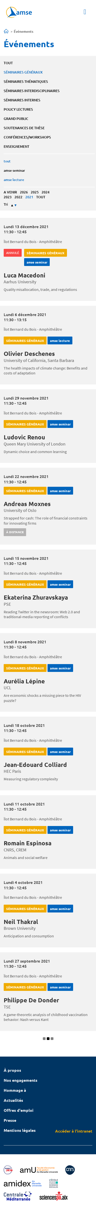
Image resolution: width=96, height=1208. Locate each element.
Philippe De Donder (31, 1000)
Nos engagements (20, 1080)
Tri (6, 204)
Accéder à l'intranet (73, 1131)
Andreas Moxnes (27, 504)
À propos (12, 1070)
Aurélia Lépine (24, 681)
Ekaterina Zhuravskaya (36, 597)
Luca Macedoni (24, 275)
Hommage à (15, 1090)
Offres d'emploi (18, 1110)
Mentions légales (20, 1130)
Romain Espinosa (27, 843)
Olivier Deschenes (29, 353)
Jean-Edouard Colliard (35, 764)
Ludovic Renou (24, 437)
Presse (10, 1120)
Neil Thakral (21, 921)
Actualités (13, 1100)
